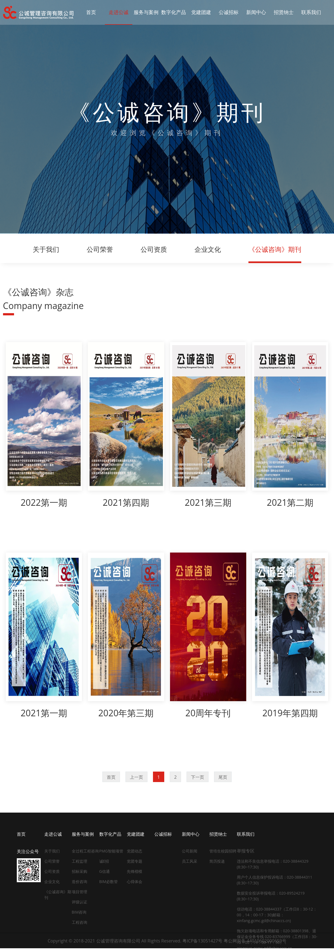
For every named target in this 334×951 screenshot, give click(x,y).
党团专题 (134, 861)
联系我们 (245, 834)
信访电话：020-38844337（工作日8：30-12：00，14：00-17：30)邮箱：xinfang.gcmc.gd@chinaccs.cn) (277, 914)
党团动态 (134, 851)
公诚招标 (163, 834)
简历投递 (217, 861)
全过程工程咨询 (85, 851)
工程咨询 (79, 922)
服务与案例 (83, 834)
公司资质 (154, 249)
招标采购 (79, 871)
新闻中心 (190, 834)
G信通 (104, 871)
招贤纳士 (218, 834)
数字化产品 (110, 834)
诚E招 (104, 861)
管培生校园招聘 (222, 851)
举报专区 (245, 851)
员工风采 (189, 861)
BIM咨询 (79, 912)
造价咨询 (79, 881)
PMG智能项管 (111, 851)
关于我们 (46, 249)
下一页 (197, 777)
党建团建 (135, 834)
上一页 (136, 777)
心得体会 (134, 881)
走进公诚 (53, 834)
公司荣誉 (100, 249)
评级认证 (79, 901)
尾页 (222, 777)
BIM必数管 (108, 881)
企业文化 (208, 249)
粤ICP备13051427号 (202, 941)
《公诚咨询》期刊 (274, 249)
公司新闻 (189, 851)
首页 (111, 777)
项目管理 (79, 891)
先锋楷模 (134, 871)
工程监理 (79, 861)
